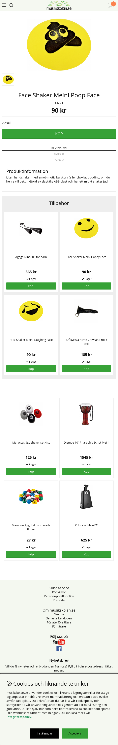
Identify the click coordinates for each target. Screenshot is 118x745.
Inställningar (44, 733)
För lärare (59, 626)
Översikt (59, 153)
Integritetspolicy (18, 717)
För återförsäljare (59, 622)
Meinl (59, 103)
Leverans (59, 160)
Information (58, 147)
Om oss (59, 614)
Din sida (59, 600)
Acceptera (74, 733)
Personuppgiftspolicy (59, 596)
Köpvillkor (59, 592)
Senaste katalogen (59, 618)
